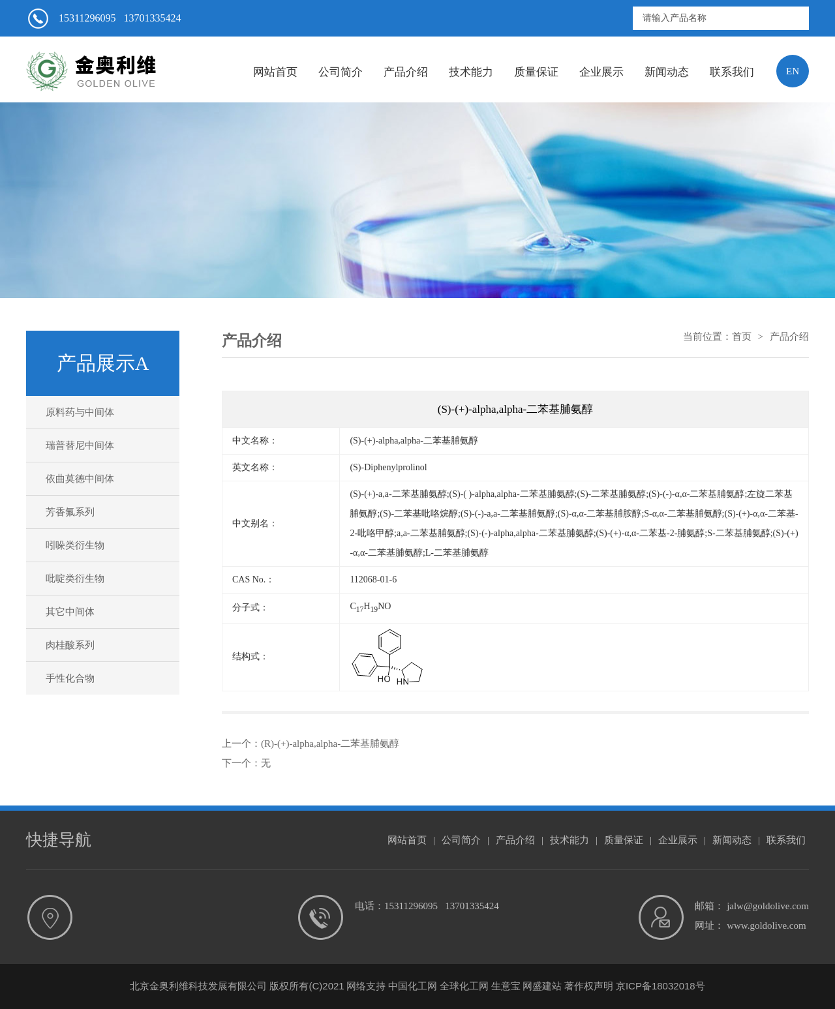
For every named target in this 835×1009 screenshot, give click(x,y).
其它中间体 (70, 612)
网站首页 (275, 72)
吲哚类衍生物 (75, 545)
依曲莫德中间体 (80, 479)
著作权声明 (588, 985)
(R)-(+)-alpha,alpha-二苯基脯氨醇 (330, 743)
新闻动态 (667, 72)
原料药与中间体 (80, 412)
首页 (742, 336)
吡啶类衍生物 (75, 578)
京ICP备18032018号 (660, 985)
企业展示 (601, 72)
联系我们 (732, 72)
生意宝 (506, 985)
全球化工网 (464, 985)
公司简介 (340, 72)
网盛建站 (542, 985)
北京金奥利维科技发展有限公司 (198, 985)
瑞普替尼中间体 (80, 445)
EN (792, 71)
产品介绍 (406, 72)
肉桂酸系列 (70, 645)
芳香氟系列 (70, 512)
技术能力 (471, 72)
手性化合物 (70, 678)
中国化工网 (412, 985)
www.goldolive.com (766, 925)
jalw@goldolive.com (768, 906)
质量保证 (536, 72)
